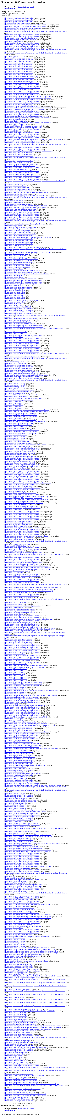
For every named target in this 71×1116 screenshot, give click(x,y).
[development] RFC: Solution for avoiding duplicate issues (22, 1009)
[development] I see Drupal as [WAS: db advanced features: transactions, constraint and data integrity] (35, 157)
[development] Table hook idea (13, 41)
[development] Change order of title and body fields (20, 234)
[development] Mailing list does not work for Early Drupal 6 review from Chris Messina (30, 695)
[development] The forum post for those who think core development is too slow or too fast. (31, 690)
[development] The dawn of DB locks (15, 121)
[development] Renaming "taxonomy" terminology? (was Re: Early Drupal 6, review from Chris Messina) (36, 873)
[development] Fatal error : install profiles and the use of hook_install (25, 25)
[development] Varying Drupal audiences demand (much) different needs (26, 375)
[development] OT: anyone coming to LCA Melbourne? (21, 413)
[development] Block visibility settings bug (17, 544)
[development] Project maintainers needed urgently (19, 323)
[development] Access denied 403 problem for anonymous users (23, 116)
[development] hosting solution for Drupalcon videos (20, 39)
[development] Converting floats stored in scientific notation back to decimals (27, 118)
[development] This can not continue (15, 669)
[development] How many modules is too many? (19, 58)
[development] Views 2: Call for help (15, 89)
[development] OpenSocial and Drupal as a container (20, 209)
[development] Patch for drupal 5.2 (15, 245)
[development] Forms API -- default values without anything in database (26, 205)
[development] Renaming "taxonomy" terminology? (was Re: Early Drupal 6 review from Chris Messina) (35, 31)
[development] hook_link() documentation (17, 23)
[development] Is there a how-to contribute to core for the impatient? (24, 109)
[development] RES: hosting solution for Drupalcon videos (22, 300)
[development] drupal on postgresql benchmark (18, 63)
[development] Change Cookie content (16, 454)
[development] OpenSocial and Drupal (16, 798)
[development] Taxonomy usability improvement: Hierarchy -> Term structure (27, 252)
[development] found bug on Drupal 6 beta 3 (17, 307)
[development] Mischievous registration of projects (19, 81)
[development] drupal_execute (13, 225)
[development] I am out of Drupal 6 (15, 428)
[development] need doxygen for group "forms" (18, 964)
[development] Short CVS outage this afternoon (18, 742)
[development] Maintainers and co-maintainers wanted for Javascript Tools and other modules (32, 843)
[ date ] (32, 7)
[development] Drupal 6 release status (15, 184)
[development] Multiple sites (13, 131)
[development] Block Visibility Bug (15, 546)
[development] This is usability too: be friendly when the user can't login (26, 717)
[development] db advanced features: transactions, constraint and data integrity (27, 108)
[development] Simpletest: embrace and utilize (18, 260)
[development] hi (9, 876)
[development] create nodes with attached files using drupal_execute (24, 224)
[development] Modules (11, 962)
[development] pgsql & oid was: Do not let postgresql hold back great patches (27, 96)
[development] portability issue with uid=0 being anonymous (22, 28)
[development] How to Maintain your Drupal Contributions (22, 88)
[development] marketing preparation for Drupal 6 (19, 423)
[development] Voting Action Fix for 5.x (16, 396)
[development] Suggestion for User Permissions (18, 161)
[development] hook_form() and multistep (17, 1097)
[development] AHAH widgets (13, 572)
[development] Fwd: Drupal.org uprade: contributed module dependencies (26, 192)
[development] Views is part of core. (15, 186)
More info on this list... (11, 8)
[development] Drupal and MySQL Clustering (18, 924)
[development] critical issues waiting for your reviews (20, 433)
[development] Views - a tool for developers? (18, 469)
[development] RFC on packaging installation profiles (20, 1021)
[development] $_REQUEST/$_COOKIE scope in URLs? (21, 650)
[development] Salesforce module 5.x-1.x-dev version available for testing (26, 496)
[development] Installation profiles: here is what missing (21, 318)
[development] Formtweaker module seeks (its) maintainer (21, 685)
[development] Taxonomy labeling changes (17, 230)
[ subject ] (26, 7)
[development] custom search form (14, 119)
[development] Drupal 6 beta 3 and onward (17, 187)
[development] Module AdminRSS (14, 275)
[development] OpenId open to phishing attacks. (18, 18)
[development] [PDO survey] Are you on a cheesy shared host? (23, 126)
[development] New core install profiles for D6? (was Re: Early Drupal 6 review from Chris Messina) (34, 181)
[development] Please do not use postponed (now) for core (21, 272)
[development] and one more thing (14, 30)
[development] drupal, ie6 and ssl (14, 1059)
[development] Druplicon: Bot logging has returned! (20, 451)
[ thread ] (20, 7)
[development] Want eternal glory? (14, 295)
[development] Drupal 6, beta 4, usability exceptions (20, 191)
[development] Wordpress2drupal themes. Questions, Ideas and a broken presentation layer (31, 587)
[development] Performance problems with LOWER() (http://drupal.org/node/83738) (29, 629)
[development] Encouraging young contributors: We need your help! (24, 196)
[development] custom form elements (15, 803)
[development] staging (11, 703)
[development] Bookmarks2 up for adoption (17, 322)
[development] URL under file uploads (16, 750)
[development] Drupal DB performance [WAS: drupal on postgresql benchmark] (28, 151)
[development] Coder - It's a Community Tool (18, 391)
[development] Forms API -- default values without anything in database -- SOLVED (29, 725)
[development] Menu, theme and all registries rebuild (20, 722)
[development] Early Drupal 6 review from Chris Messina (21, 35)
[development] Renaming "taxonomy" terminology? (20, 909)
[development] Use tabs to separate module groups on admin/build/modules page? (28, 589)
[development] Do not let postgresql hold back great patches (22, 38)
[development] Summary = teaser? (14, 56)
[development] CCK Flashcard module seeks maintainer (21, 259)
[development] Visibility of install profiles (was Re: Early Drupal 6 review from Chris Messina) (32, 139)
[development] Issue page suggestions (15, 169)
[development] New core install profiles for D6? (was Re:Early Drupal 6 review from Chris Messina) (34, 328)
